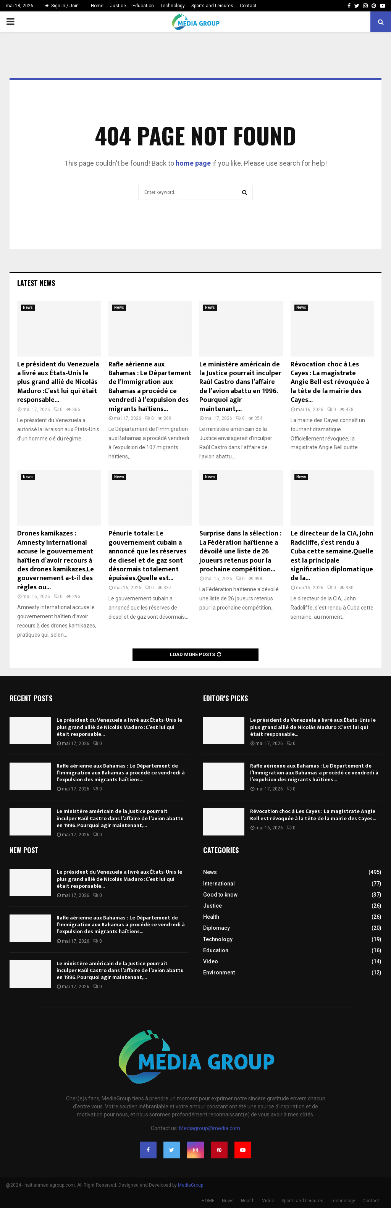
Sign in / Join (62, 5)
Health (211, 917)
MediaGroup (190, 1185)
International (219, 884)
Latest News (36, 283)
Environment (219, 972)
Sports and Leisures (212, 5)
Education (143, 5)
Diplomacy (216, 928)
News (28, 307)
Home (97, 5)
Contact (248, 5)
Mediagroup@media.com (209, 1128)
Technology (172, 5)
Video (210, 961)
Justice (118, 5)
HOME (208, 1200)
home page (193, 163)
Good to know (220, 895)
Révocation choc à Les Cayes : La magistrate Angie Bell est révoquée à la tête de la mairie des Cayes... (330, 382)
